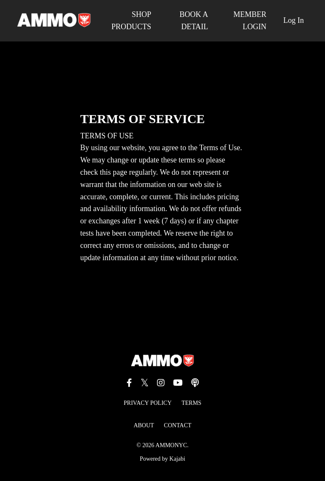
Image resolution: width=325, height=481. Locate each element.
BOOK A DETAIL (193, 20)
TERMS (191, 403)
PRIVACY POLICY (147, 403)
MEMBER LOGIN (249, 20)
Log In (294, 20)
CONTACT (177, 425)
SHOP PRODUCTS (131, 20)
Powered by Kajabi (162, 459)
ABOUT (144, 425)
